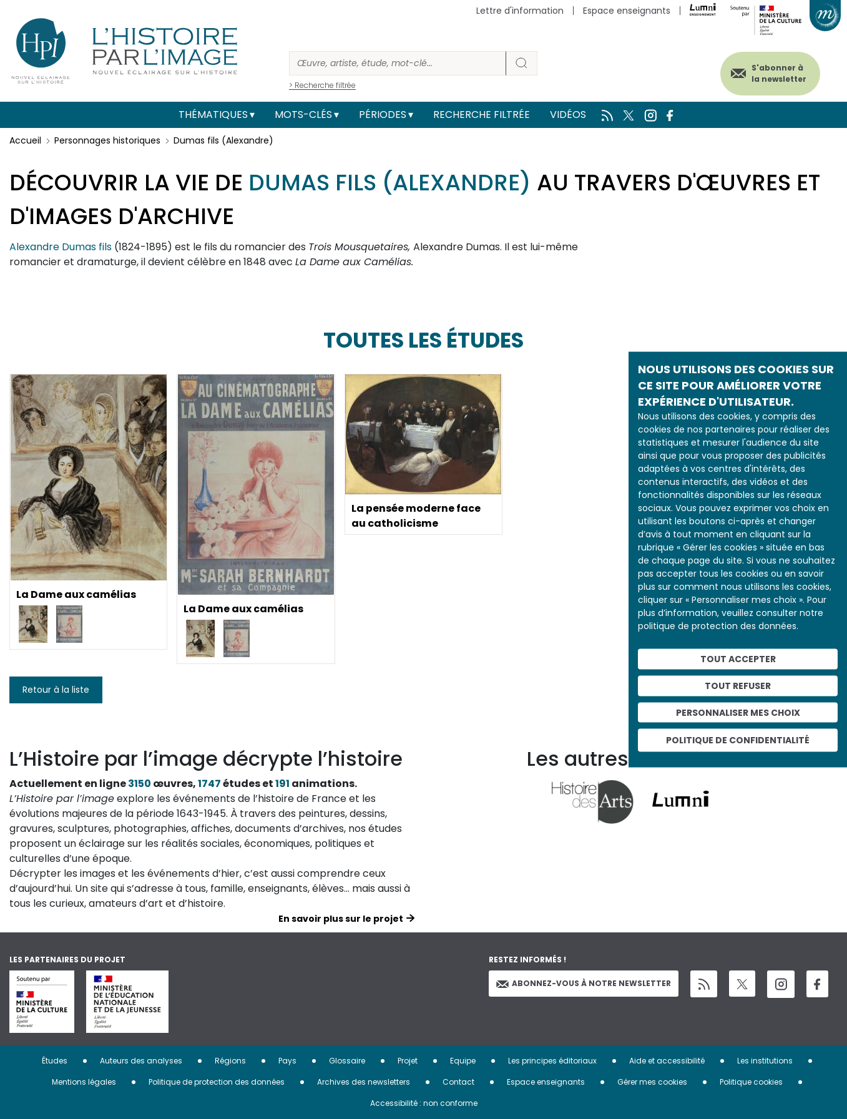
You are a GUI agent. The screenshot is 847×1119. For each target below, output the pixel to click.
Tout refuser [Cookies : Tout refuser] (738, 685)
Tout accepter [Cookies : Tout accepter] (738, 659)
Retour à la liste (55, 689)
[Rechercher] (397, 63)
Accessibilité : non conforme (423, 1103)
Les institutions (765, 1060)
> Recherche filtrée (322, 85)
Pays (287, 1060)
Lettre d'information (520, 10)
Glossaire (347, 1060)
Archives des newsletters (363, 1082)
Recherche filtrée (481, 114)
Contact (458, 1082)
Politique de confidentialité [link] (738, 740)
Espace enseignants (626, 10)
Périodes (382, 114)
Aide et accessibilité (667, 1060)
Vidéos (568, 114)
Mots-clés (303, 114)
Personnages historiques (107, 140)
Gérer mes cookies (652, 1082)
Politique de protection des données (217, 1082)
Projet (408, 1060)
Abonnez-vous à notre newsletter (583, 983)
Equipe (463, 1060)
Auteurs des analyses (141, 1060)
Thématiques (213, 114)
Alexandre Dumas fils (60, 247)
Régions (230, 1060)
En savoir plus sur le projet (340, 918)
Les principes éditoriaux (552, 1060)
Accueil (25, 140)
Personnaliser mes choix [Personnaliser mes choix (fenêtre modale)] (738, 712)
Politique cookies (751, 1082)
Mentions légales (84, 1082)
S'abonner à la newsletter (777, 73)
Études (54, 1060)
